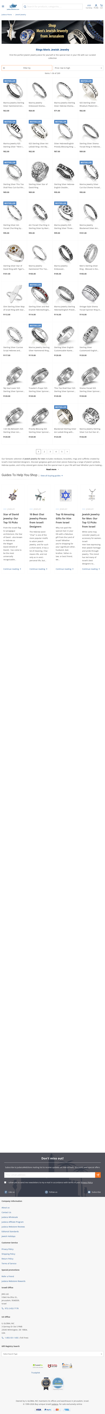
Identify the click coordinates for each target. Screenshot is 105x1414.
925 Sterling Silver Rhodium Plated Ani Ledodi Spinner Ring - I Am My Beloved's (90, 104)
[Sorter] (78, 68)
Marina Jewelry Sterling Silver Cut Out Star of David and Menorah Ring (90, 431)
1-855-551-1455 (11, 1337)
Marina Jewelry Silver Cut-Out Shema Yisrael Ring (90, 186)
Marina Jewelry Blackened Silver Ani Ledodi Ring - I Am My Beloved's (89, 227)
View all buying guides (52, 475)
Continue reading (12, 569)
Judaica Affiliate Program (13, 1222)
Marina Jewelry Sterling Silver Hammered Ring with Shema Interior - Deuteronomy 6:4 (39, 349)
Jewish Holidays (8, 1236)
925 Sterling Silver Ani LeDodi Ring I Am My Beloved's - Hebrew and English (39, 145)
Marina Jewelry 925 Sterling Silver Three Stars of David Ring (63, 227)
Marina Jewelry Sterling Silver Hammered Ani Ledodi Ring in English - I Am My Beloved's (14, 104)
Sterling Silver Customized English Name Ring (88, 349)
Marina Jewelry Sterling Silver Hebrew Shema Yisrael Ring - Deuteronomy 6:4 (64, 104)
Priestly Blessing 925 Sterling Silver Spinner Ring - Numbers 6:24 (39, 431)
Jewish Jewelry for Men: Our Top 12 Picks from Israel (91, 520)
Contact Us (6, 1212)
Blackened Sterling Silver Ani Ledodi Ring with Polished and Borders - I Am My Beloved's (65, 431)
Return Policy (7, 1258)
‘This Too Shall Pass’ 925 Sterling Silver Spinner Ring (64, 390)
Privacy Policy (87, 1182)
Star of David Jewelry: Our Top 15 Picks (11, 518)
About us (6, 1207)
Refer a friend (8, 1276)
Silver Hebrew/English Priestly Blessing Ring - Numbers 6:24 (64, 145)
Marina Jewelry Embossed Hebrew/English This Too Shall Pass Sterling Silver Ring (65, 268)
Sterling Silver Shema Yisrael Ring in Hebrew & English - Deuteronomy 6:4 (91, 145)
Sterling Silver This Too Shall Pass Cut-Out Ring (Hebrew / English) (13, 186)
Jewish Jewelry (21, 14)
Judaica (55, 1404)
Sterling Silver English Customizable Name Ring (64, 349)
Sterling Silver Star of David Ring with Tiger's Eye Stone (13, 268)
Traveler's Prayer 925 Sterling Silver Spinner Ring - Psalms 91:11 (39, 390)
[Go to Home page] (13, 6)
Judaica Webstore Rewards (13, 1281)
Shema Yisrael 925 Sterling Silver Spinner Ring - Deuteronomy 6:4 (90, 390)
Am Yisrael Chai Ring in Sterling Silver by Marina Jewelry (40, 227)
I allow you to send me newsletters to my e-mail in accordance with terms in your (50, 1182)
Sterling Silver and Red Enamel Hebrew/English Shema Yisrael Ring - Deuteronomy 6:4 (39, 308)
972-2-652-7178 (11, 1308)
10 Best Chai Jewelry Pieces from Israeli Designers (38, 520)
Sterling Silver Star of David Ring (38, 186)
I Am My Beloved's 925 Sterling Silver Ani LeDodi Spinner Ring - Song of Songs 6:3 (13, 431)
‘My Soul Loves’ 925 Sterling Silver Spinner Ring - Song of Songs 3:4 (14, 390)
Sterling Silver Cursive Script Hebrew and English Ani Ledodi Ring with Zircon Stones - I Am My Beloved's (13, 349)
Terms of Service (9, 1263)
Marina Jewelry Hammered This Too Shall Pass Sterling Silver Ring (40, 268)
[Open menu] (3, 6)
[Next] (67, 451)
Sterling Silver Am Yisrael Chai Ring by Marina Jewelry (12, 227)
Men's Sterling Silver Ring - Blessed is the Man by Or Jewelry (89, 268)
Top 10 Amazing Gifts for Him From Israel (65, 518)
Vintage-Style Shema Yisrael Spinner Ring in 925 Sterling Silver (90, 308)
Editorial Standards (10, 1231)
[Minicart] (101, 6)
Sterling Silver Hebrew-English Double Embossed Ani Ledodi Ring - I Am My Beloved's (65, 186)
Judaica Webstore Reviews (13, 1226)
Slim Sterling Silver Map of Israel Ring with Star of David (14, 308)
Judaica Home (7, 14)
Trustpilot (35, 1372)
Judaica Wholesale (10, 1217)
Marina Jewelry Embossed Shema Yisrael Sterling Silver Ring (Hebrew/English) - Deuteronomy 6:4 (39, 104)
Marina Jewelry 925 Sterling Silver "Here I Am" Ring (12, 145)
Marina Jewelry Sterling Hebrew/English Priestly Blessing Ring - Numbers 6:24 (65, 308)
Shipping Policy (8, 1254)
